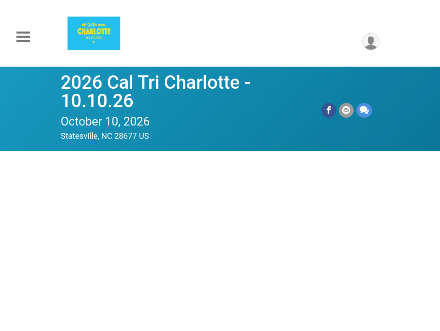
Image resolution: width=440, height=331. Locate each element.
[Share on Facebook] (329, 110)
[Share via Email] (346, 110)
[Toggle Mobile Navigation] (23, 37)
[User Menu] (370, 41)
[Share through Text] (364, 110)
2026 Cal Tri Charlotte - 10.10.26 (156, 92)
